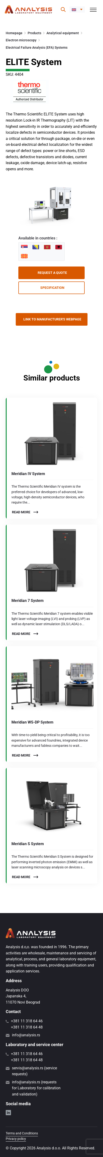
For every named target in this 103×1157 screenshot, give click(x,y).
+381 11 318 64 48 (27, 1027)
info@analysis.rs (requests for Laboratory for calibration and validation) (36, 1088)
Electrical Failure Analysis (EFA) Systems (36, 47)
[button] (77, 9)
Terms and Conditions (22, 1133)
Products (34, 33)
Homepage (14, 33)
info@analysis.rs (26, 1035)
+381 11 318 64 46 (27, 1021)
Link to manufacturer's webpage (52, 319)
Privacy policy (16, 1139)
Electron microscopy (21, 40)
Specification (52, 288)
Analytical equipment (62, 33)
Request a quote (52, 273)
